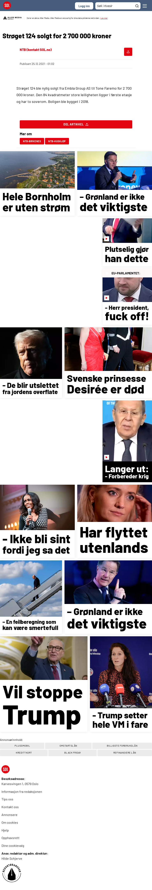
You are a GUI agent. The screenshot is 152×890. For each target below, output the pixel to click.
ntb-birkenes (32, 141)
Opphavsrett (10, 838)
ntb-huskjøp (57, 141)
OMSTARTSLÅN (68, 745)
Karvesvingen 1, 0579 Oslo (19, 784)
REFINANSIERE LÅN (124, 752)
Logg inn (84, 6)
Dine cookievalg (12, 845)
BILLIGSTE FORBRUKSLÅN (122, 745)
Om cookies (9, 822)
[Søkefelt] (117, 5)
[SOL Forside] (8, 5)
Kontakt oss (10, 807)
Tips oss (7, 799)
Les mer (104, 18)
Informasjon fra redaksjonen (21, 791)
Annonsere (9, 815)
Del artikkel (76, 125)
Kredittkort (24, 752)
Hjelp (5, 830)
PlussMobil (22, 745)
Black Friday (72, 752)
